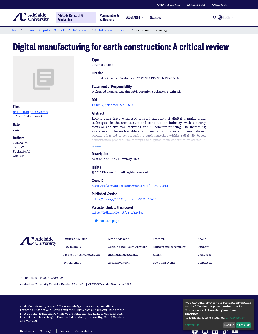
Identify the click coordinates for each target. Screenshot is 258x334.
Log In (227, 17)
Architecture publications (112, 30)
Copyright (47, 331)
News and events (164, 262)
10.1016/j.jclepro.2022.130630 (112, 105)
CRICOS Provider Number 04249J (109, 284)
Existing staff (196, 4)
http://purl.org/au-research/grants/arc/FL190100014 (130, 185)
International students (123, 254)
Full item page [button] (107, 221)
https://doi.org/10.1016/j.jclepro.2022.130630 (124, 199)
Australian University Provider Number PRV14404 (52, 284)
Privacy (64, 331)
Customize (192, 324)
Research (159, 239)
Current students (168, 4)
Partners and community (169, 246)
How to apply (72, 246)
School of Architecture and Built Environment (72, 30)
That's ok (243, 324)
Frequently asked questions (82, 254)
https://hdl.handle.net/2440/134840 (117, 212)
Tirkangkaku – (41, 277)
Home (15, 30)
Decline (229, 324)
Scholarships (72, 262)
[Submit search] (214, 17)
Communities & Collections (109, 17)
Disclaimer (27, 331)
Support (203, 246)
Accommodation (119, 262)
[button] (220, 17)
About (202, 239)
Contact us (219, 4)
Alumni (157, 254)
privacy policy (235, 317)
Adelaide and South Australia (127, 246)
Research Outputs (36, 30)
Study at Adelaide (75, 239)
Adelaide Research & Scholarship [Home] (70, 17)
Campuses (204, 254)
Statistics (155, 17)
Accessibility (83, 331)
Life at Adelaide (118, 239)
